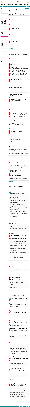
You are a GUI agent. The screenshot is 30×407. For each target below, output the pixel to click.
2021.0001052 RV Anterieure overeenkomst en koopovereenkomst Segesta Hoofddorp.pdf (18, 344)
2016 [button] (1, 61)
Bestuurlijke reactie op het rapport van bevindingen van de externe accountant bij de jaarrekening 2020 (18, 105)
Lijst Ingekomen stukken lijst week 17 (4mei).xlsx (15, 79)
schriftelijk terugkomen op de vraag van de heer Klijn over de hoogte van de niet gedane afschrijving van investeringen (18, 141)
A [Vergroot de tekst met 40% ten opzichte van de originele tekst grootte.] (28, 6)
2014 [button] (1, 64)
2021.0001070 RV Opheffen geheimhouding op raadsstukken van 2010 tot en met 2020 (19, 312)
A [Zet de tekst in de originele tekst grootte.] (26, 6)
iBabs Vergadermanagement (22, 406)
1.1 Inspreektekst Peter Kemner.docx (14, 34)
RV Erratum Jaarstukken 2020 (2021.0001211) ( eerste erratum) (16, 385)
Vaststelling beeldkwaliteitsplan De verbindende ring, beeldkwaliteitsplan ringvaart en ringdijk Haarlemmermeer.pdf (18, 221)
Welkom (2, 4)
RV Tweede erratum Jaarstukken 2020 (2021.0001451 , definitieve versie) (17, 99)
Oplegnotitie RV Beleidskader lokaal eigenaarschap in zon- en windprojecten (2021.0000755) (18, 265)
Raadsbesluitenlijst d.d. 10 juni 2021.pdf (19, 14)
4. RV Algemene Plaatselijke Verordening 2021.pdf (15, 175)
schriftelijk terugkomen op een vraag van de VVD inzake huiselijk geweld (17, 120)
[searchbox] (22, 2)
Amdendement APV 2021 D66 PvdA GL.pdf (14, 28)
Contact (28, 4)
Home (4, 6)
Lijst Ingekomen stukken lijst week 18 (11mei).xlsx (15, 80)
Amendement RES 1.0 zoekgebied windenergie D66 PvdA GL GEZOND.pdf (17, 29)
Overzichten (11, 4)
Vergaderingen (8, 4)
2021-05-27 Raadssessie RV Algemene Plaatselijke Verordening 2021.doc (17, 70)
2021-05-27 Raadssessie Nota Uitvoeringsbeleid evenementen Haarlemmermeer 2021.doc (18, 68)
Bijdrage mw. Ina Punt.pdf (13, 41)
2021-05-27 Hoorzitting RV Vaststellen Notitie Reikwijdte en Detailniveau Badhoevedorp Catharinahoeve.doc (18, 64)
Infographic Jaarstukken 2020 (13, 101)
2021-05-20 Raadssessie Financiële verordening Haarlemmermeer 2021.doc (18, 73)
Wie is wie (15, 4)
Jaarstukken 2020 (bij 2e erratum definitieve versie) (15, 383)
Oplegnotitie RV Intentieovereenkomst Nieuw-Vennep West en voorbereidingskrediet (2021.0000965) (18, 330)
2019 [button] (1, 56)
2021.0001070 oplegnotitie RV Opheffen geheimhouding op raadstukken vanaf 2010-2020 (18, 311)
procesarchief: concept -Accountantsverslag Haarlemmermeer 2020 (17, 116)
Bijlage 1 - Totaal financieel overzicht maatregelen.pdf (15, 131)
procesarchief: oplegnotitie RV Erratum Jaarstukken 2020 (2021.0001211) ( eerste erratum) (18, 115)
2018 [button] (1, 58)
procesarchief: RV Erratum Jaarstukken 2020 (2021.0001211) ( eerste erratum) (18, 113)
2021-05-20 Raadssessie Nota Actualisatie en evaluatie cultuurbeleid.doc (17, 74)
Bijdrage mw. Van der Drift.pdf (13, 42)
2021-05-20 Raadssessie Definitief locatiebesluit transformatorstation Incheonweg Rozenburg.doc (17, 71)
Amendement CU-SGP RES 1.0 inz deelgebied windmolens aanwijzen (16, 257)
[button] (28, 2)
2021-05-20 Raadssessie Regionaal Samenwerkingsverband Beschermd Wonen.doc (18, 75)
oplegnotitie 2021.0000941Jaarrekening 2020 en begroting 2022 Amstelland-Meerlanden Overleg (18, 300)
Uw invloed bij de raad (19, 5)
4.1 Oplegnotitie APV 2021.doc (13, 174)
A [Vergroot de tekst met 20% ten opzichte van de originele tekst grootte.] (27, 6)
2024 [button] (1, 11)
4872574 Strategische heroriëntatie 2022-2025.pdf (15, 130)
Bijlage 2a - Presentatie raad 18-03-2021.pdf (14, 132)
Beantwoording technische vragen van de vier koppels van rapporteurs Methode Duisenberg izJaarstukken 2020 (18, 109)
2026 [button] (1, 8)
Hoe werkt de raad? (4, 5)
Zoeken (18, 1)
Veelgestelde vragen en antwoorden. (23, 5)
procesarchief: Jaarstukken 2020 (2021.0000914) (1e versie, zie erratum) (17, 112)
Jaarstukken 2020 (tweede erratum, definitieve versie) (15, 100)
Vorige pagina (26, 8)
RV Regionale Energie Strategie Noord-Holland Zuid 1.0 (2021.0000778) (17, 235)
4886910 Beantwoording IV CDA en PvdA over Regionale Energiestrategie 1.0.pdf (18, 238)
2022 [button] (1, 14)
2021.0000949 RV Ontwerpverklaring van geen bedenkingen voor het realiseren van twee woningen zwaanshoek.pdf (18, 322)
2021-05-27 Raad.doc (12, 65)
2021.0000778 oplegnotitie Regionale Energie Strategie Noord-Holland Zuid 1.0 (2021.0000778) (17, 237)
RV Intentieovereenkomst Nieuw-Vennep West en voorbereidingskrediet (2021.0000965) (18, 332)
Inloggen (27, 406)
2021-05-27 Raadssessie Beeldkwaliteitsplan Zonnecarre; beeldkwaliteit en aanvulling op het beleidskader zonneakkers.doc (18, 67)
